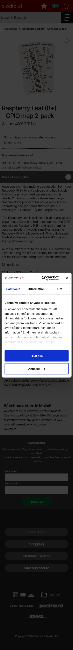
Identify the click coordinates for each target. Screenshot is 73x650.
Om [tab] (59, 289)
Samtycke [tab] (13, 289)
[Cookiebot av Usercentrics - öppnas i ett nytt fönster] (43, 278)
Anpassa (36, 368)
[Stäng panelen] (67, 278)
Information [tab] (36, 289)
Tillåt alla (36, 356)
